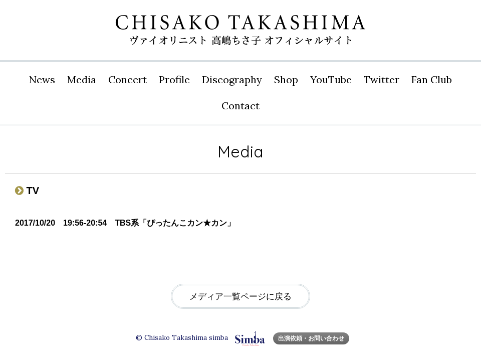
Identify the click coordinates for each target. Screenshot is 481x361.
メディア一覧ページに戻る (240, 296)
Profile (174, 79)
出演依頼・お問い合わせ (311, 338)
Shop (286, 79)
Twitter (381, 79)
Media (81, 79)
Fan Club (431, 79)
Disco (232, 80)
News (42, 79)
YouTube (331, 79)
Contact (240, 105)
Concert (127, 79)
